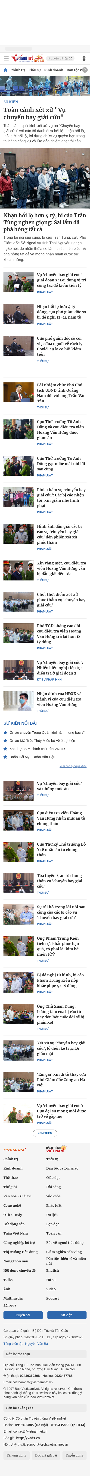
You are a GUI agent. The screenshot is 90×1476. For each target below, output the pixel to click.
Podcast (52, 1298)
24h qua (9, 1305)
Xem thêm (45, 1133)
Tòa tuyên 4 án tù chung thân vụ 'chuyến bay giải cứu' (59, 881)
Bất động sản (14, 1224)
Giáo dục (53, 1178)
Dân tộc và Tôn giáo (62, 1168)
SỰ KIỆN (10, 102)
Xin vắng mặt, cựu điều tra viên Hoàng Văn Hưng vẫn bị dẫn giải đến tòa (61, 568)
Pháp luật (45, 292)
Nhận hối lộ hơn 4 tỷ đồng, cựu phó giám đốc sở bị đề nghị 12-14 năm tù (61, 311)
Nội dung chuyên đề (19, 1270)
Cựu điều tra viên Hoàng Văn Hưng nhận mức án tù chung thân (61, 818)
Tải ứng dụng (16, 1455)
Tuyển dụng (74, 1455)
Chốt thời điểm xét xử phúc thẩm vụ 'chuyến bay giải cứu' (61, 599)
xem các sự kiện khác (73, 766)
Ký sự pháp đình (49, 679)
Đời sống (53, 1187)
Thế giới (10, 1187)
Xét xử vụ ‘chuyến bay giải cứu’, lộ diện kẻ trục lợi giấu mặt (61, 1048)
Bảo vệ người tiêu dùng (65, 1243)
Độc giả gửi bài (46, 1455)
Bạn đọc (52, 1224)
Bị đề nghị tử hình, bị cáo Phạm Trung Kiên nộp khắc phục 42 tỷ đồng (60, 980)
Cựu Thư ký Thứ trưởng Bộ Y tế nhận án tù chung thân (61, 849)
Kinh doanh (53, 70)
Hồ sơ (51, 1280)
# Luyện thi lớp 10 (60, 58)
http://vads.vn (28, 1438)
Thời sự (35, 70)
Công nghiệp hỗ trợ (19, 1243)
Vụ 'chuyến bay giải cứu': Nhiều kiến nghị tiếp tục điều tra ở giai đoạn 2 (60, 667)
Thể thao (10, 1178)
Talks (7, 1280)
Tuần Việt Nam (15, 1233)
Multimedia (13, 1298)
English (52, 1270)
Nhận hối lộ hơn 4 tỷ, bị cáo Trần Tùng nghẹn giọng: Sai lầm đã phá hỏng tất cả (44, 222)
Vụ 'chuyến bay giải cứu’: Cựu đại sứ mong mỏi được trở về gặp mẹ (61, 1111)
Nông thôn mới (15, 1261)
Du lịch (52, 1215)
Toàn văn (54, 1233)
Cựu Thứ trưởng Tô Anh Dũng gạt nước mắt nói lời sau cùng (61, 463)
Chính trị (18, 70)
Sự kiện (66, 1315)
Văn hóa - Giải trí (17, 1196)
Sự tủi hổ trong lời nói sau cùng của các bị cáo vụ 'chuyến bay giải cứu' (61, 912)
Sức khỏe (53, 1196)
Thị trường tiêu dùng (20, 1252)
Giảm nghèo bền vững (64, 1252)
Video (51, 1289)
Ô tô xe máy (12, 1215)
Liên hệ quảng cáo (19, 1408)
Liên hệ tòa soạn (18, 1354)
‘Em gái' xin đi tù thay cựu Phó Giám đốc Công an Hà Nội (61, 1079)
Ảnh (6, 1289)
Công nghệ (12, 1205)
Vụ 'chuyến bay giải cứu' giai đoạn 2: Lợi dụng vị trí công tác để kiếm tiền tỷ (61, 280)
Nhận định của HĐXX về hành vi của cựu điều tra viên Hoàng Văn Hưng (59, 699)
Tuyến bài (23, 1315)
